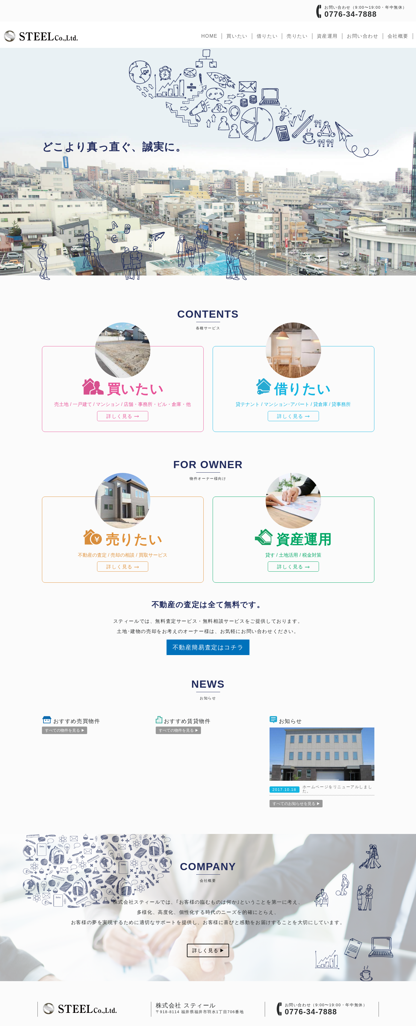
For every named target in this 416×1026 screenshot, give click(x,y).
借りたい (267, 36)
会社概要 (398, 36)
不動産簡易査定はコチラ (208, 647)
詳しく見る (208, 950)
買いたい (236, 36)
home (209, 36)
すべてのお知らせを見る (296, 803)
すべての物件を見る (64, 730)
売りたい (297, 36)
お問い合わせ (363, 36)
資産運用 (327, 36)
